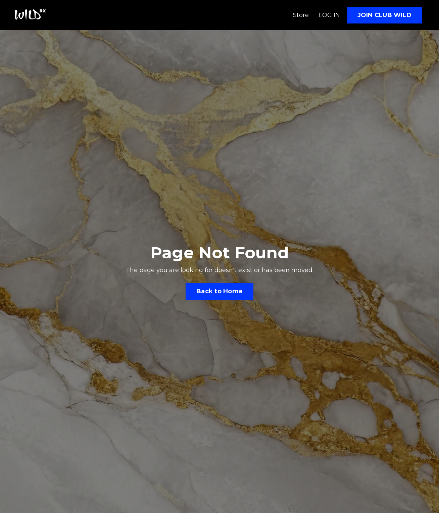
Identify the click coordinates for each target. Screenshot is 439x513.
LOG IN (329, 15)
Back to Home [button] (219, 291)
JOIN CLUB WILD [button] (384, 15)
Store (301, 15)
